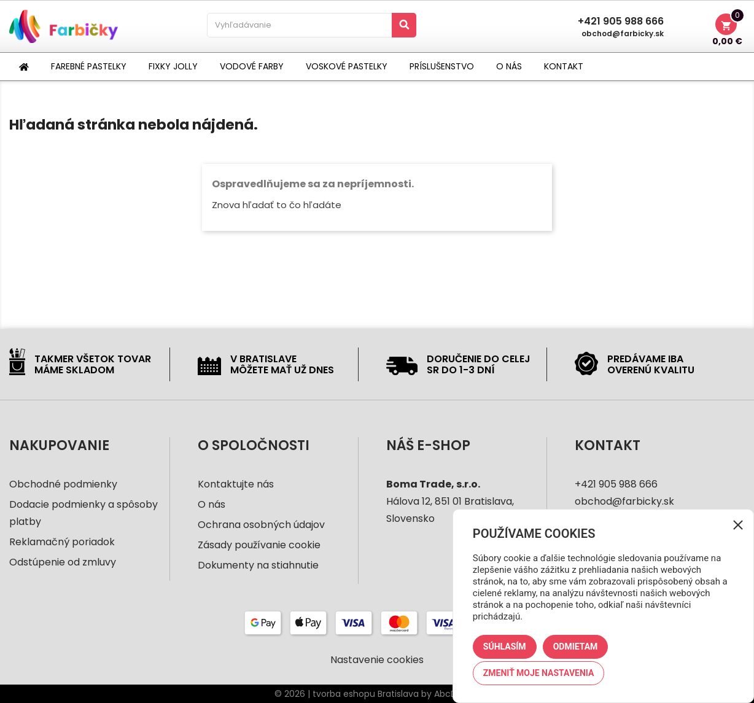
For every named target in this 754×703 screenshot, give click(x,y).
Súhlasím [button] (504, 646)
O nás (211, 504)
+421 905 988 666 (621, 21)
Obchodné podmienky (63, 484)
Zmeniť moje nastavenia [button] (538, 673)
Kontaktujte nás (236, 484)
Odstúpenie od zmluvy (62, 562)
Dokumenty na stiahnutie (258, 565)
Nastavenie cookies (377, 660)
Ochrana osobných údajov (261, 525)
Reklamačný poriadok (62, 542)
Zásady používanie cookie (259, 545)
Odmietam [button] (575, 646)
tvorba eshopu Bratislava (366, 694)
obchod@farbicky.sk (622, 33)
